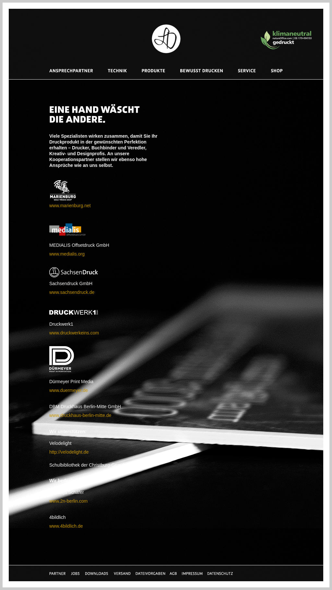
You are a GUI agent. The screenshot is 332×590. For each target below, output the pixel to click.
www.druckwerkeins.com (74, 332)
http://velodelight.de (69, 452)
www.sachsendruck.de (71, 292)
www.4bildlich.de (66, 526)
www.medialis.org (67, 254)
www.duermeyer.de (68, 390)
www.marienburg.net (70, 205)
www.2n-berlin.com (68, 501)
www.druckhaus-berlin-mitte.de (80, 415)
